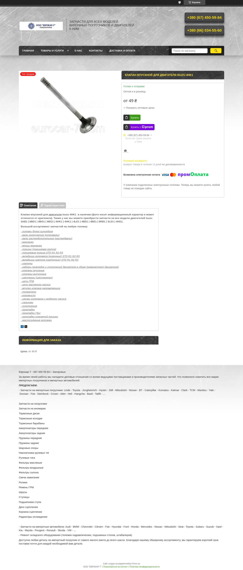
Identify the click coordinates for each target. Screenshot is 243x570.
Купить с (142, 127)
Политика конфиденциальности (144, 567)
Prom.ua (136, 563)
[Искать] (215, 50)
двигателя (55, 214)
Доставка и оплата (122, 50)
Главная (28, 50)
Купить (135, 117)
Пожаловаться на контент (115, 567)
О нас (78, 50)
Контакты (95, 50)
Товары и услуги (52, 50)
